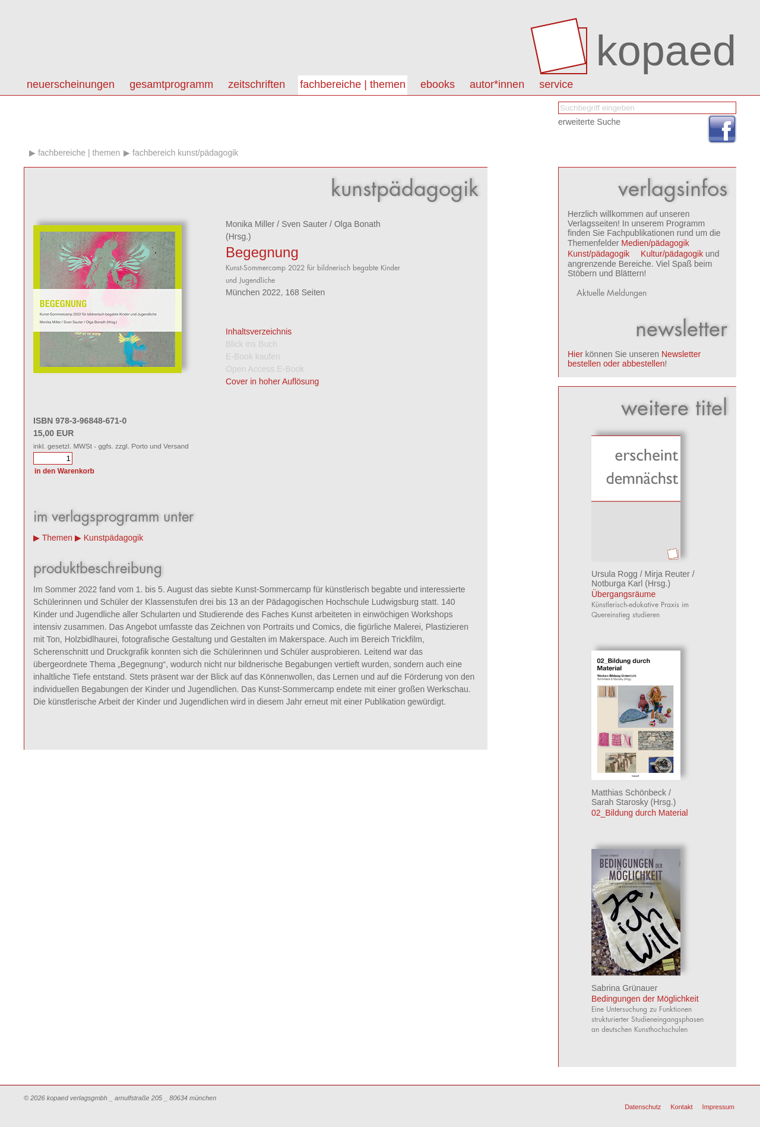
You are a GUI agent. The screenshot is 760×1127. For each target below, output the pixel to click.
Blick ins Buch (251, 344)
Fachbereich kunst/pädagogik (185, 152)
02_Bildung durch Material (639, 812)
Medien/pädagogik (655, 243)
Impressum (718, 1106)
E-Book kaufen (253, 356)
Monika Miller (250, 224)
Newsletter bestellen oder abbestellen (634, 358)
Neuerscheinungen (71, 84)
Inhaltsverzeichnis (259, 331)
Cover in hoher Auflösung (272, 381)
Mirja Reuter (667, 574)
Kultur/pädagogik (672, 253)
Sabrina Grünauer (624, 988)
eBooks (437, 84)
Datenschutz (643, 1106)
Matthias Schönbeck (628, 792)
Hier (575, 354)
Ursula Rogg (614, 574)
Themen (57, 537)
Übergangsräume (623, 594)
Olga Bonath (357, 224)
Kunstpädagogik (113, 537)
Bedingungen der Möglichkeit (645, 998)
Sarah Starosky (619, 802)
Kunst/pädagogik (598, 253)
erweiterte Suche (589, 122)
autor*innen (497, 84)
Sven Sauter (304, 224)
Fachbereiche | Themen (353, 84)
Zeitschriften (256, 84)
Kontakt (681, 1106)
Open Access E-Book (265, 369)
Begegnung (262, 252)
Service (556, 84)
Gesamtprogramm (171, 84)
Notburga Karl (616, 583)
